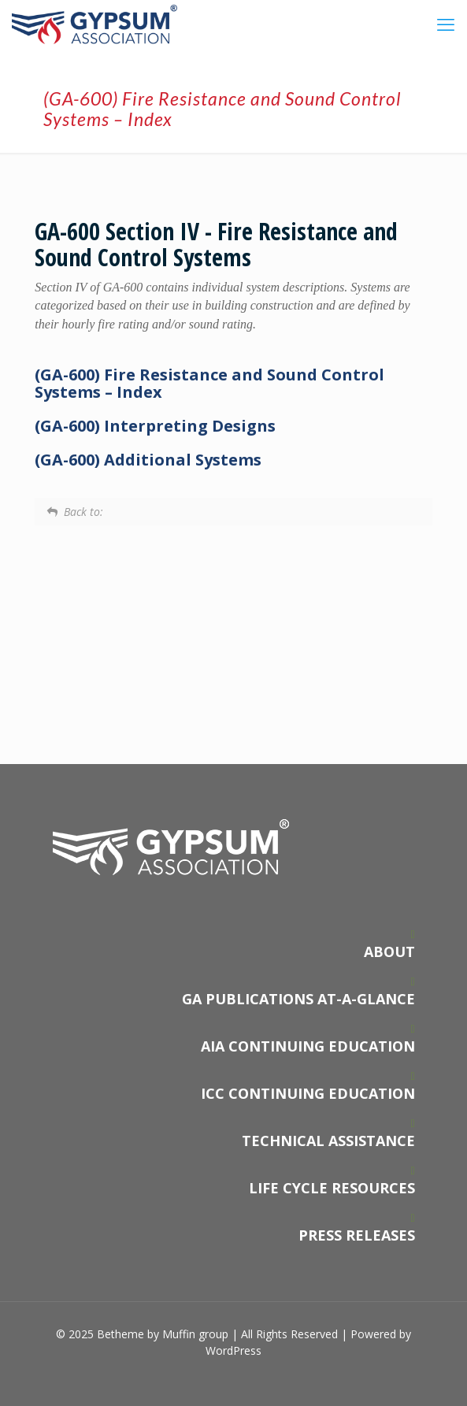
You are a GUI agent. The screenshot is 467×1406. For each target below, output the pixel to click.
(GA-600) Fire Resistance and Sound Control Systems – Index (209, 383)
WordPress (233, 1350)
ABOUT (389, 951)
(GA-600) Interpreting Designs (155, 425)
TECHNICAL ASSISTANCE (328, 1140)
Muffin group (195, 1333)
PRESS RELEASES (356, 1235)
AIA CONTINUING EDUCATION (308, 1046)
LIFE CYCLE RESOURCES (332, 1187)
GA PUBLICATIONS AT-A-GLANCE (298, 998)
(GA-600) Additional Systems (148, 459)
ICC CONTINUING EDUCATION (308, 1093)
